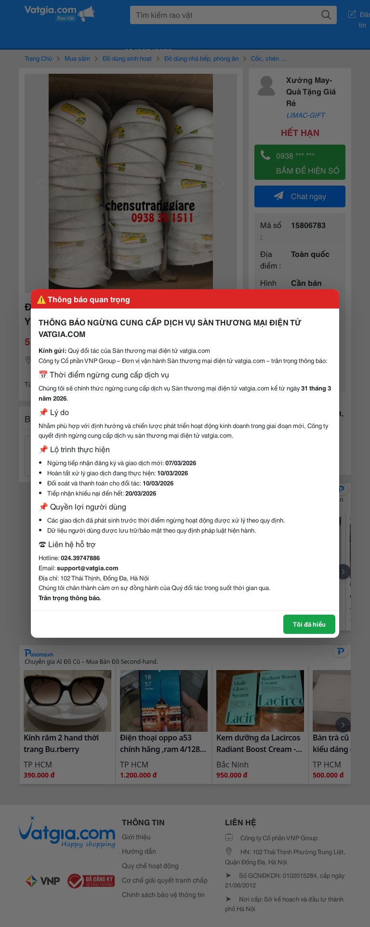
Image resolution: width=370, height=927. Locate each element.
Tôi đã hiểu (309, 623)
